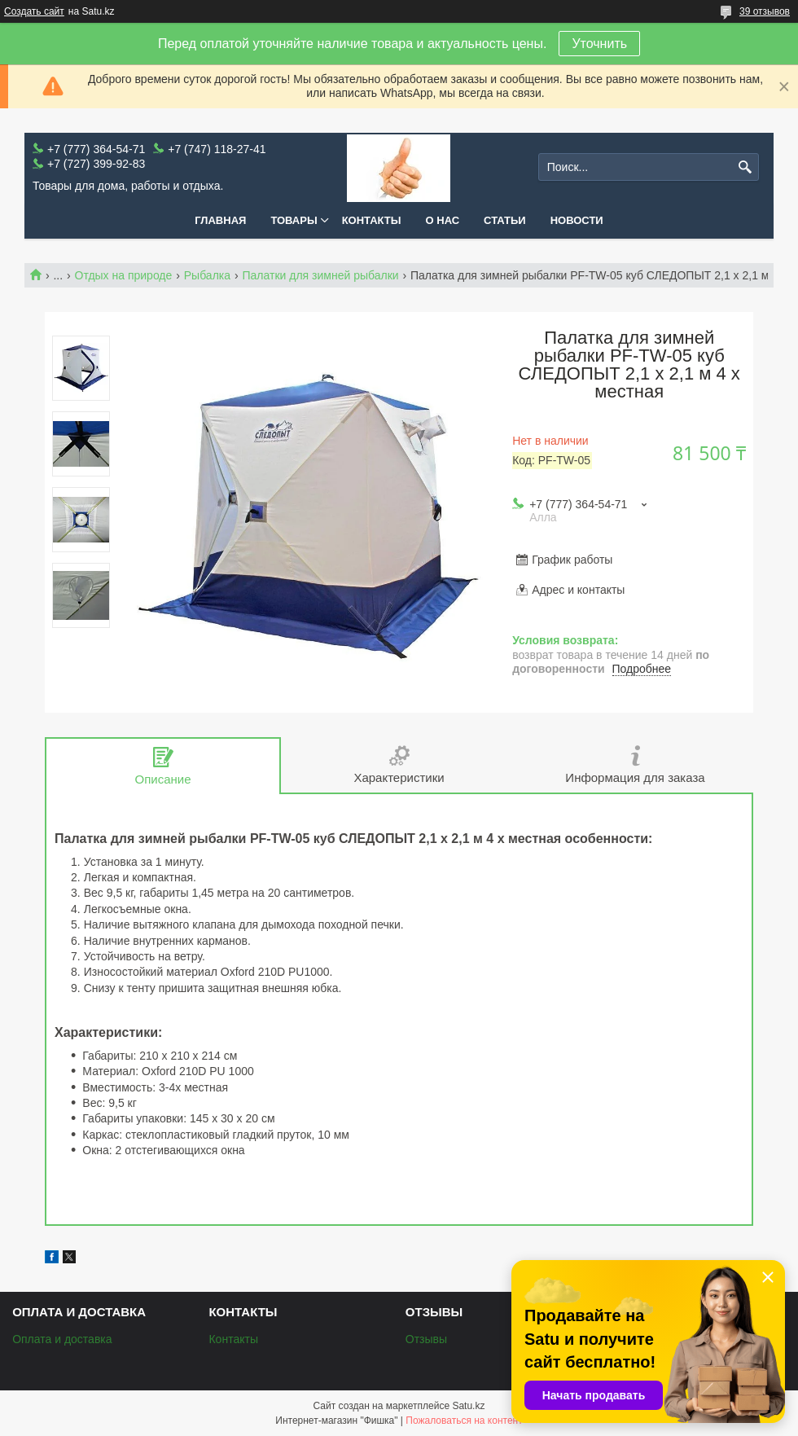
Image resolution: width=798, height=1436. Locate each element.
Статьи (505, 220)
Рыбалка (207, 275)
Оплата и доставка (62, 1339)
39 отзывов (764, 11)
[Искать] (744, 167)
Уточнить (599, 44)
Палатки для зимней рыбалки (320, 275)
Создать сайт (34, 11)
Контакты (371, 220)
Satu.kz (468, 1406)
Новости (576, 220)
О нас (443, 220)
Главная (220, 220)
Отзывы (426, 1339)
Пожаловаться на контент (464, 1420)
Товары (293, 220)
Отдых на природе (124, 275)
